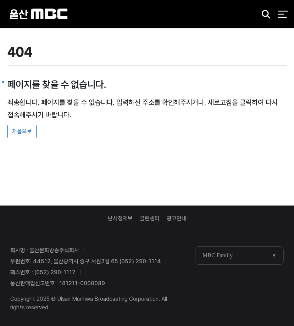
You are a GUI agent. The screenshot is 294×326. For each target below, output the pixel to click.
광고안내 (177, 218)
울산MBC (39, 14)
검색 (263, 14)
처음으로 (22, 131)
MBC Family (218, 255)
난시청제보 (120, 218)
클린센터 (150, 218)
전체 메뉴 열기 (283, 14)
